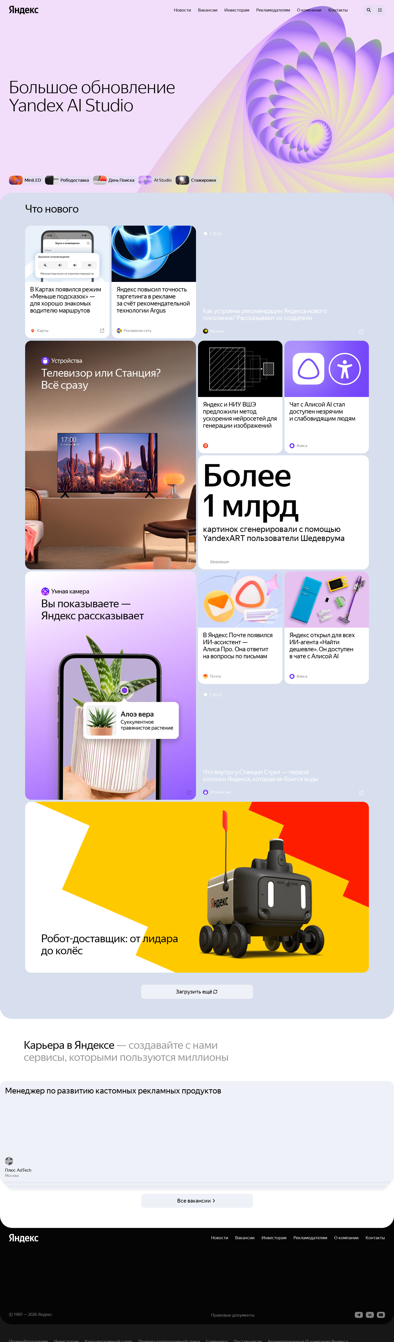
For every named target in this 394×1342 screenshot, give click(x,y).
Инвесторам (236, 10)
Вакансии (207, 10)
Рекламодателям (273, 10)
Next (389, 1139)
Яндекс (45, 1329)
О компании (309, 10)
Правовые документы (233, 1330)
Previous (5, 1139)
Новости (182, 10)
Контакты (338, 10)
